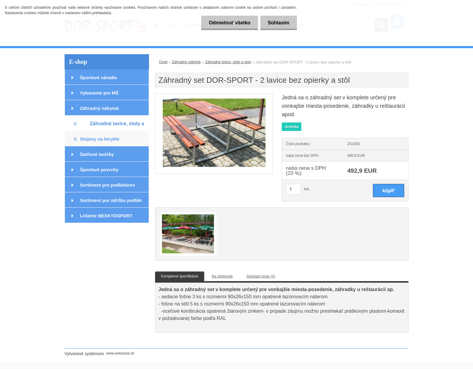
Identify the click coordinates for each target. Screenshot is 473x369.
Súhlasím (278, 22)
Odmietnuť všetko (229, 22)
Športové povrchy (99, 169)
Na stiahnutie (222, 276)
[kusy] (293, 189)
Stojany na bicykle (99, 138)
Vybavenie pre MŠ (99, 92)
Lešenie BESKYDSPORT (106, 215)
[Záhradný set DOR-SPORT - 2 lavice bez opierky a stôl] (214, 95)
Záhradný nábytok (99, 108)
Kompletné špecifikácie (179, 276)
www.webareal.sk (120, 353)
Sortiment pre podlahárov (107, 185)
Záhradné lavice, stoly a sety (117, 126)
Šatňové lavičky (97, 154)
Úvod (163, 62)
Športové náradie (98, 77)
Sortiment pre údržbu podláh (111, 200)
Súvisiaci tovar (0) (260, 276)
